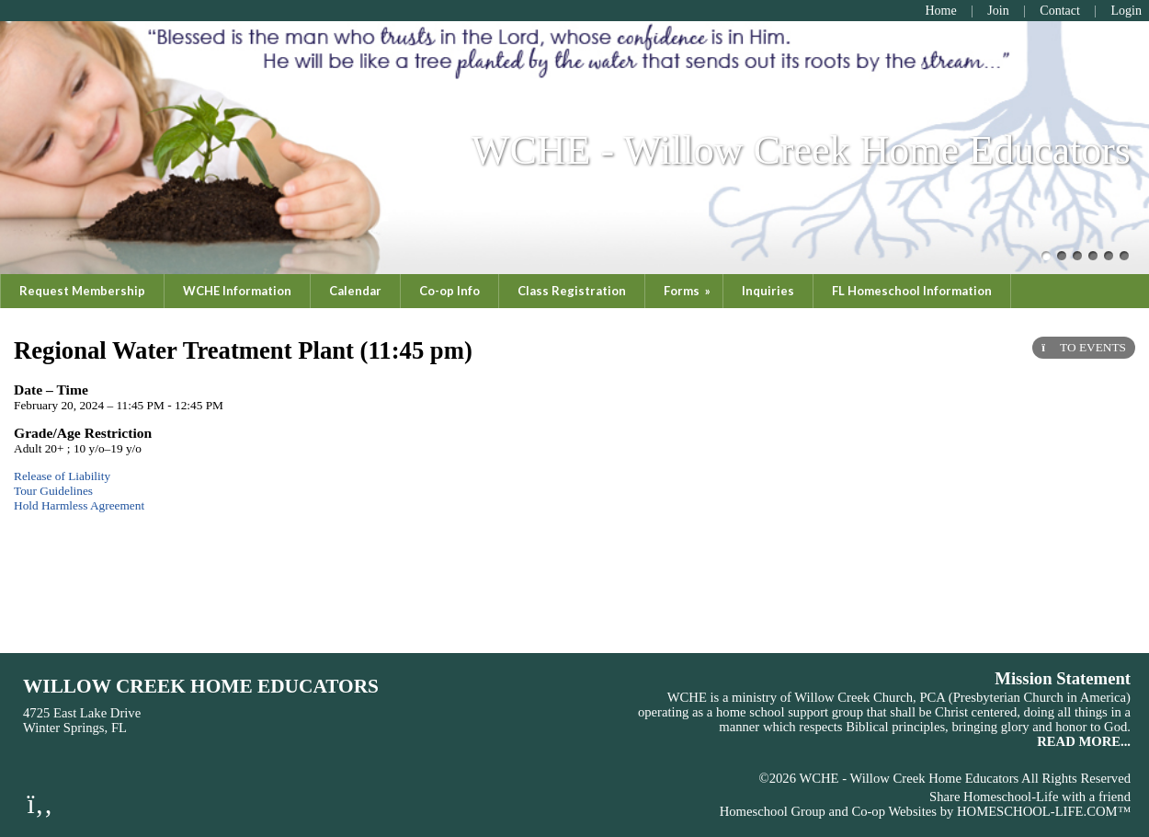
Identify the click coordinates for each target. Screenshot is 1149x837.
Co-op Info (449, 290)
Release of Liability (62, 476)
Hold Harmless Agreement (79, 505)
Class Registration (572, 290)
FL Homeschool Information (912, 290)
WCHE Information (237, 290)
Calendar (355, 290)
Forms (688, 290)
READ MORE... (1084, 741)
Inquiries (768, 290)
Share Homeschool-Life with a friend (1030, 796)
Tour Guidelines (53, 491)
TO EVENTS (1083, 347)
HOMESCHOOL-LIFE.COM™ (1044, 811)
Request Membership (82, 290)
